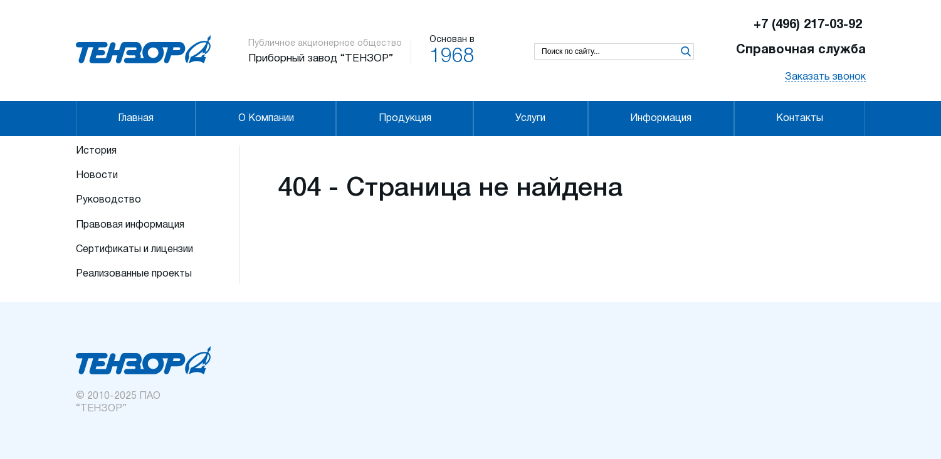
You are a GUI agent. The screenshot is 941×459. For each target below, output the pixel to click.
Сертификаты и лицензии (134, 249)
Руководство (108, 200)
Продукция (405, 118)
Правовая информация (130, 225)
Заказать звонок (825, 77)
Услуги (530, 118)
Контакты (799, 118)
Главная (136, 118)
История (96, 151)
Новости (97, 175)
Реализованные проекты (134, 274)
